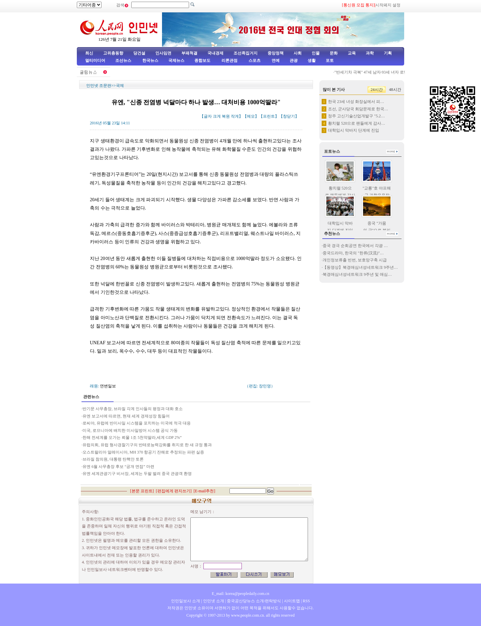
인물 (316, 53)
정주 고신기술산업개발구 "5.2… (356, 116)
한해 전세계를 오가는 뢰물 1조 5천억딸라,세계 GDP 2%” (132, 437)
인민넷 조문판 (98, 85)
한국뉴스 (150, 60)
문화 (334, 53)
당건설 (139, 53)
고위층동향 (113, 53)
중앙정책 (276, 53)
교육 (352, 53)
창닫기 (289, 116)
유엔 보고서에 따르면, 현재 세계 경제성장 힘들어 (126, 416)
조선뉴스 (123, 60)
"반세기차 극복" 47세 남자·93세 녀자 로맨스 (375, 72)
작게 (235, 116)
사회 (298, 53)
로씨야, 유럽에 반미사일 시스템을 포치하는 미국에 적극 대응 (137, 423)
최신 (89, 53)
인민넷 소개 (213, 601)
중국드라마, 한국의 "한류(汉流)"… (353, 253)
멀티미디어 (95, 60)
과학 (370, 53)
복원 (226, 116)
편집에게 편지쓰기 (173, 491)
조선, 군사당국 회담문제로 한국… (358, 109)
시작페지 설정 (387, 5)
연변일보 (108, 386)
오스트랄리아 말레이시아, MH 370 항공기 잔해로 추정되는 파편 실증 (143, 452)
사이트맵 (292, 601)
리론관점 (229, 60)
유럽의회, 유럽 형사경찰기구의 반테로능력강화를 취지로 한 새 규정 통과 (147, 445)
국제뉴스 (176, 60)
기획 (388, 53)
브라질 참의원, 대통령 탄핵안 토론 (113, 459)
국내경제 (215, 53)
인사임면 (163, 53)
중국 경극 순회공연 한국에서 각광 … (355, 245)
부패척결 (189, 53)
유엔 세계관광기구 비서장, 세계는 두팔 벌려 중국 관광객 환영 (137, 473)
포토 (330, 60)
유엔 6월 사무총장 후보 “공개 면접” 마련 (118, 466)
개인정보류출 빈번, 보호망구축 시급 (355, 260)
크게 (217, 116)
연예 (275, 60)
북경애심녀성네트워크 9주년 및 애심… (357, 274)
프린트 (269, 116)
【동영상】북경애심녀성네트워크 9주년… (360, 267)
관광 (294, 60)
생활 (312, 60)
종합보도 (202, 60)
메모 (251, 116)
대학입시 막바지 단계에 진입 (353, 130)
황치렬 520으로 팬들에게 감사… (356, 123)
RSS (306, 601)
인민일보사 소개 (185, 601)
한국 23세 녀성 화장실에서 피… (356, 101)
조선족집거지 (245, 53)
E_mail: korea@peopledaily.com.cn (240, 593)
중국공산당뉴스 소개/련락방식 (254, 601)
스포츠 (254, 60)
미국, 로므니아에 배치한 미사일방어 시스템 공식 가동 (130, 430)
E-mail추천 (204, 491)
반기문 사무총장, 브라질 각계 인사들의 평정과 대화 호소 (133, 408)
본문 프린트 (142, 491)
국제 (120, 85)
